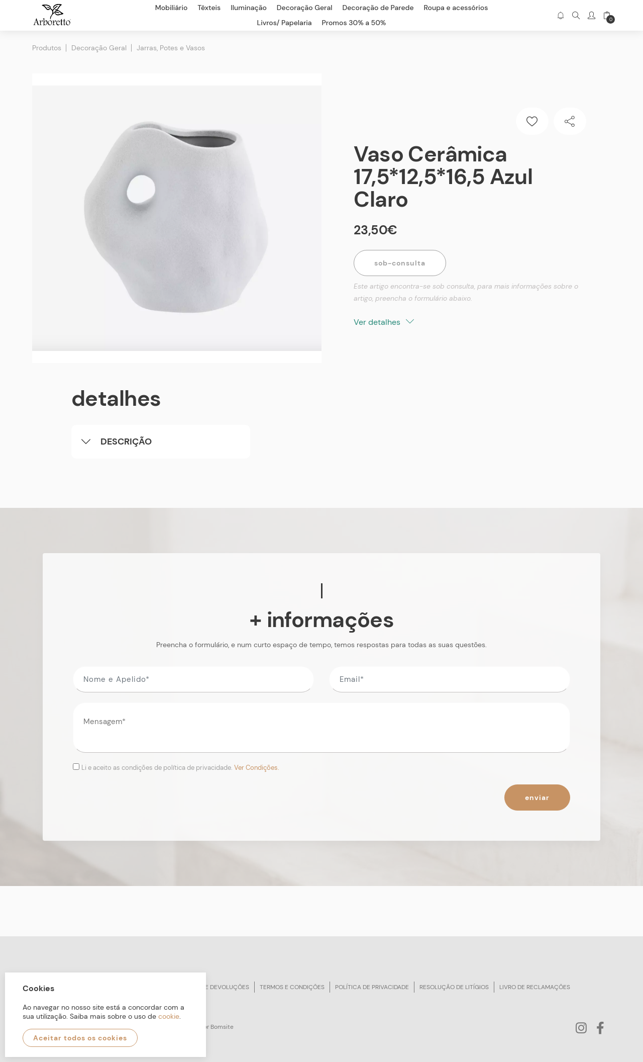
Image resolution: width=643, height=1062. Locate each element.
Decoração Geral (99, 47)
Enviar (537, 797)
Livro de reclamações (534, 987)
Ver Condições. (256, 767)
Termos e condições (292, 987)
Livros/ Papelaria (284, 22)
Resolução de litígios (454, 987)
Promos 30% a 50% (354, 22)
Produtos (46, 47)
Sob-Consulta (399, 263)
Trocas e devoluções (214, 987)
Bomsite (222, 1027)
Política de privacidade (372, 987)
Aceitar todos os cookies (80, 1037)
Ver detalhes (384, 322)
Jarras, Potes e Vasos (171, 47)
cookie (168, 1016)
